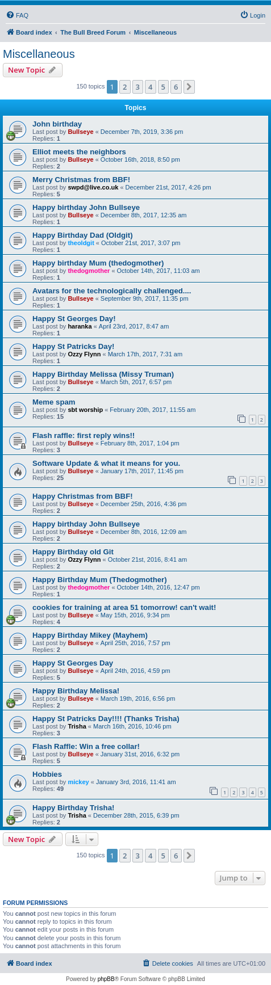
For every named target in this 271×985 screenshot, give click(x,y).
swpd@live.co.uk (93, 187)
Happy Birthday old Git (73, 552)
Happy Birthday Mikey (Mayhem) (90, 635)
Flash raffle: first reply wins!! (83, 435)
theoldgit (81, 242)
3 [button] (138, 87)
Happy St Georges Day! (74, 318)
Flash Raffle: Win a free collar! (86, 746)
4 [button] (150, 87)
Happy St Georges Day (72, 663)
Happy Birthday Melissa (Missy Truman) (103, 374)
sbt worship (85, 409)
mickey (78, 781)
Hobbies (47, 774)
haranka (79, 326)
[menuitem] (17, 15)
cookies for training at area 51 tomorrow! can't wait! (124, 607)
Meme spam (54, 402)
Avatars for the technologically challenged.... (111, 291)
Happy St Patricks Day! (73, 346)
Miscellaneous (39, 54)
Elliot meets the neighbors (79, 152)
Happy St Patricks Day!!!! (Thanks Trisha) (106, 718)
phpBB (106, 979)
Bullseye (80, 131)
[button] (189, 87)
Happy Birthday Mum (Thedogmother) (99, 579)
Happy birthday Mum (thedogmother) (98, 263)
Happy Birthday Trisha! (73, 807)
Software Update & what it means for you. (106, 463)
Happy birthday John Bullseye (86, 207)
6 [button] (176, 87)
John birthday (57, 124)
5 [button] (163, 87)
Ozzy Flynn (84, 354)
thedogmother (89, 270)
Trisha (77, 726)
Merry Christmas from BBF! (81, 179)
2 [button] (125, 87)
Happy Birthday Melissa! (75, 691)
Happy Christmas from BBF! (82, 496)
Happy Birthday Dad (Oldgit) (82, 235)
